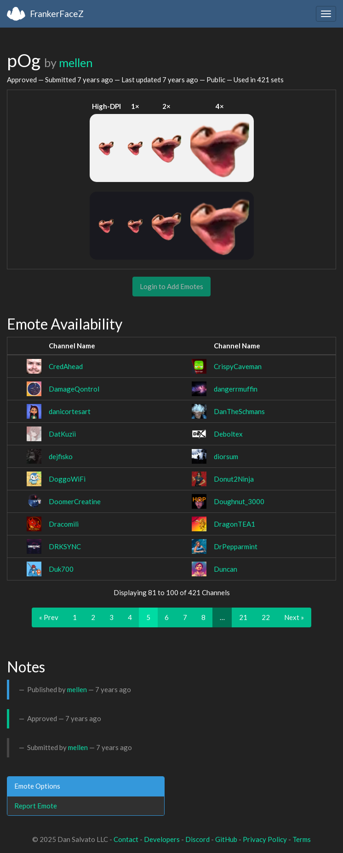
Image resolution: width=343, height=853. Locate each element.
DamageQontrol (74, 389)
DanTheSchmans (239, 411)
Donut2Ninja (234, 479)
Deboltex (228, 434)
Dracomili (64, 524)
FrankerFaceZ (57, 13)
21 (243, 617)
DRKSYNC (65, 546)
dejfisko (61, 456)
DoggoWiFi (67, 479)
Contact (126, 839)
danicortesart (70, 411)
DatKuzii (62, 434)
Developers (162, 839)
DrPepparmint (235, 546)
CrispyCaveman (238, 366)
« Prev (48, 617)
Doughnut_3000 (239, 501)
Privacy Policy (265, 839)
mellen (76, 62)
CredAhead (66, 366)
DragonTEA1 (234, 524)
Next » (294, 617)
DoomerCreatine (75, 501)
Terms (301, 839)
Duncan (225, 569)
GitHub (226, 839)
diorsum (226, 456)
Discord (197, 839)
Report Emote (35, 806)
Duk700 (61, 569)
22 (266, 617)
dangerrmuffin (235, 389)
